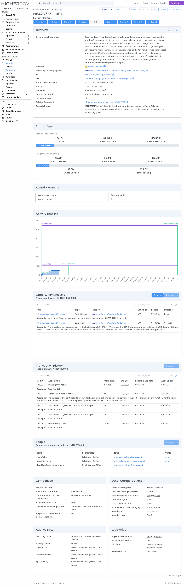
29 (86, 98)
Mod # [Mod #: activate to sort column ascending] (40, 381)
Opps (110, 22)
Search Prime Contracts (46, 9)
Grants (9, 29)
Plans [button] (145, 3)
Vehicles (10, 66)
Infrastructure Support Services (51, 314)
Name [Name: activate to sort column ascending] (39, 453)
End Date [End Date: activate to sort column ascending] (125, 381)
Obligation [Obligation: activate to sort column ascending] (109, 381)
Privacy (61, 583)
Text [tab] (176, 30)
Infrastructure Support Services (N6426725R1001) (107, 102)
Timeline (82, 22)
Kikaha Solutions (95, 66)
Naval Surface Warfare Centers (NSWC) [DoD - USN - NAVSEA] (116, 70)
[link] (176, 376)
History (124, 22)
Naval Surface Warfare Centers (109, 314)
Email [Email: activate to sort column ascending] (116, 453)
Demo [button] (154, 3)
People (9, 87)
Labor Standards (154, 536)
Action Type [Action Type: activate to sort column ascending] (54, 381)
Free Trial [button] (176, 3)
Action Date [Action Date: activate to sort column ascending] (167, 381)
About (36, 583)
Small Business (153, 495)
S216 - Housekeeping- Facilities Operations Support (108, 78)
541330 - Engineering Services (98, 74)
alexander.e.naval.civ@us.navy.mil (129, 461)
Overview (40, 22)
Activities (10, 42)
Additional (152, 22)
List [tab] (169, 30)
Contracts (10, 25)
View (167, 457)
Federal (7, 8)
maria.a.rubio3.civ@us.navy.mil (128, 457)
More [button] (135, 3)
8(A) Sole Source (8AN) (95, 90)
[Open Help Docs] (61, 9)
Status (54, 22)
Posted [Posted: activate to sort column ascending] (154, 310)
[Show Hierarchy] (147, 70)
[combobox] (76, 3)
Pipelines (10, 35)
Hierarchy (68, 22)
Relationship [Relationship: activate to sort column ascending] (88, 453)
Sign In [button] (163, 3)
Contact (45, 583)
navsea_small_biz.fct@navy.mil (128, 465)
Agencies (10, 83)
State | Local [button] (22, 8)
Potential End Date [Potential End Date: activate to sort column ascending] (144, 381)
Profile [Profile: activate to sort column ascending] (168, 453)
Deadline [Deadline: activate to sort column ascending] (168, 310)
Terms (53, 583)
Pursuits (9, 39)
